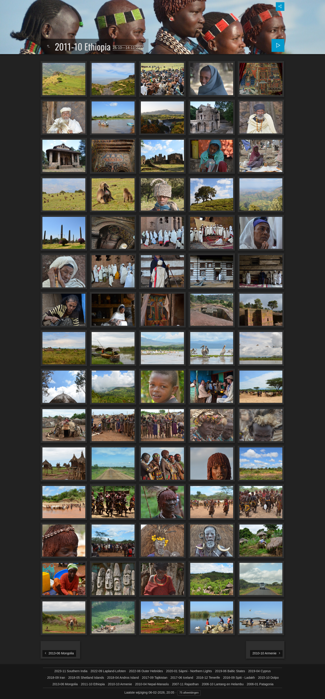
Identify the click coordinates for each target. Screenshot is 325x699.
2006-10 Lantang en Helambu (223, 684)
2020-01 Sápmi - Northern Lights (189, 671)
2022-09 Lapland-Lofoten (108, 671)
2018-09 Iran (56, 677)
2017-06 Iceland (181, 677)
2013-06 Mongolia (65, 684)
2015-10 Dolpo (268, 677)
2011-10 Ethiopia (93, 684)
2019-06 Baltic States (230, 671)
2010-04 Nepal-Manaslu (152, 684)
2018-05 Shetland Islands (86, 677)
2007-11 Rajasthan (185, 684)
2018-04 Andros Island (123, 677)
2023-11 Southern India (70, 671)
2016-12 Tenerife (208, 677)
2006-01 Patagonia (260, 684)
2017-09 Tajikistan (154, 677)
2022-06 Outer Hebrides (146, 671)
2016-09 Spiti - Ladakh (239, 677)
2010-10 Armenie (120, 684)
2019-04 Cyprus (259, 671)
